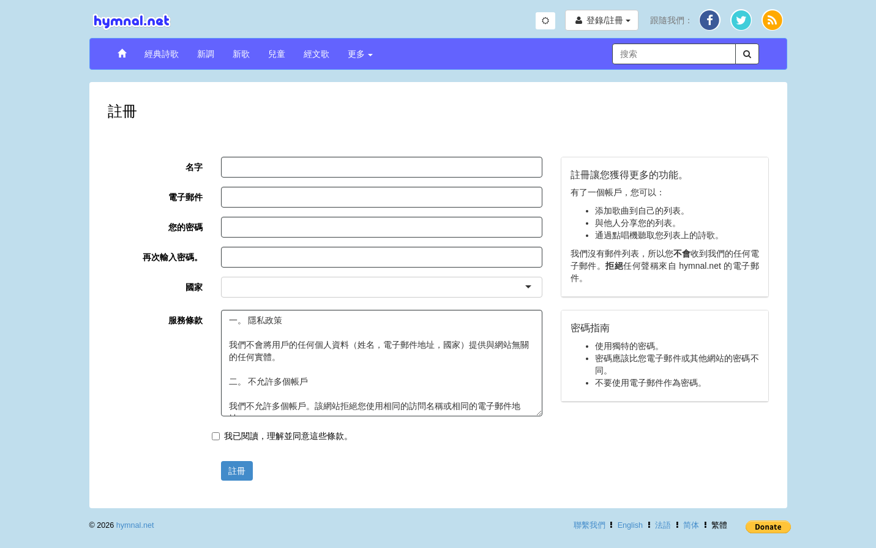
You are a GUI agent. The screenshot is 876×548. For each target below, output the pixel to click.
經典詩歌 (161, 54)
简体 (691, 525)
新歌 (241, 54)
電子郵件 (185, 197)
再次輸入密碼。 (173, 257)
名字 (194, 167)
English (630, 525)
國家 (194, 287)
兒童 (276, 54)
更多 (360, 54)
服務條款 (185, 320)
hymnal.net (135, 525)
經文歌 (316, 54)
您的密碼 (185, 227)
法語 (663, 525)
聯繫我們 (589, 525)
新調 (205, 54)
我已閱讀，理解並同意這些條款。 (282, 436)
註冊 (236, 471)
